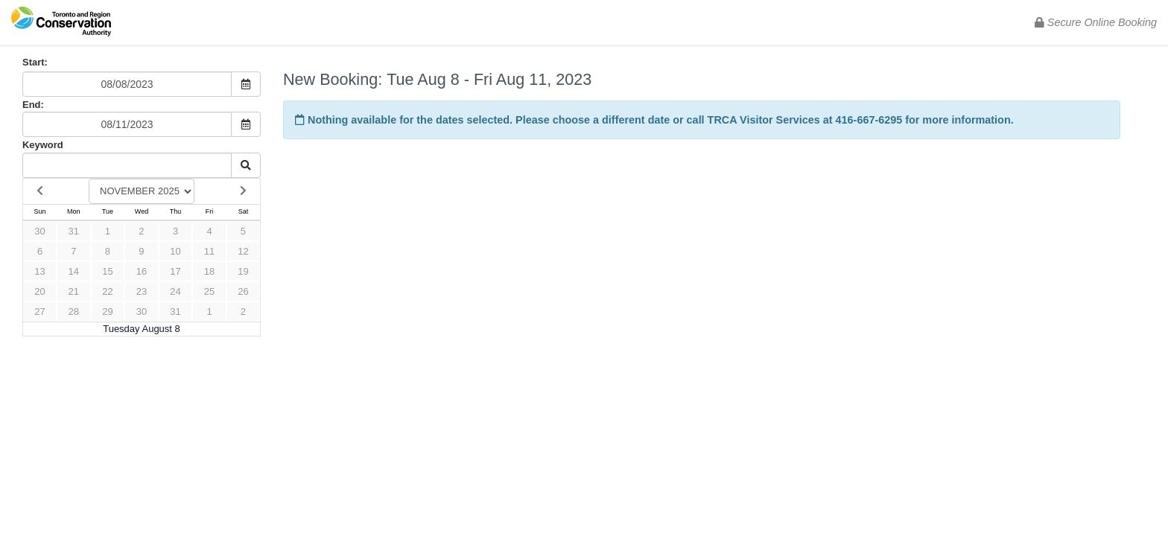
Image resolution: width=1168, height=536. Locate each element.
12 (243, 251)
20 (39, 291)
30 (39, 231)
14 (74, 271)
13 (39, 271)
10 (175, 251)
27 (39, 311)
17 (175, 271)
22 (107, 291)
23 (141, 291)
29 (107, 311)
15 (107, 271)
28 (74, 311)
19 (243, 271)
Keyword (42, 144)
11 (209, 251)
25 (209, 291)
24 (175, 291)
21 (74, 291)
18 (209, 271)
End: (33, 104)
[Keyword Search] (127, 165)
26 (243, 291)
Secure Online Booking (1096, 22)
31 (74, 231)
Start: (35, 62)
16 (141, 271)
